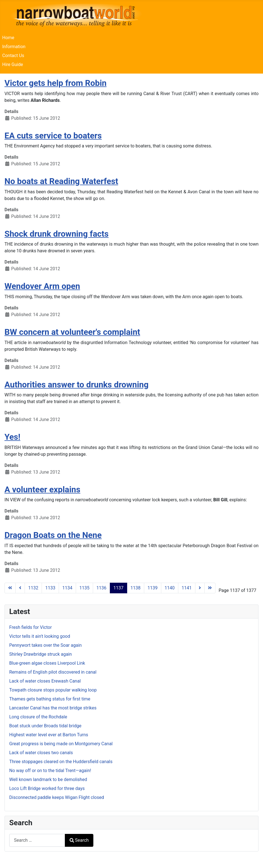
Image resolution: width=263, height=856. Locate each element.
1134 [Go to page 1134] (67, 588)
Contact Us (13, 55)
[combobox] (37, 840)
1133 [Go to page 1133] (50, 588)
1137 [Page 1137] (118, 588)
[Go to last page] (209, 588)
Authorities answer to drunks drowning (76, 384)
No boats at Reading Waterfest (61, 181)
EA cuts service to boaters (53, 135)
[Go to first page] (10, 588)
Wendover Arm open (42, 286)
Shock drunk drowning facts (56, 234)
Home (8, 37)
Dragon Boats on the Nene (53, 535)
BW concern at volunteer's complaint (72, 332)
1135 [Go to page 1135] (84, 588)
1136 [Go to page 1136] (101, 588)
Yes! (12, 437)
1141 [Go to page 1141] (187, 588)
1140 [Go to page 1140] (170, 588)
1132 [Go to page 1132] (33, 588)
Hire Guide (12, 64)
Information (13, 46)
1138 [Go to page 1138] (136, 588)
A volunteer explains (42, 489)
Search (79, 840)
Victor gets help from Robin (55, 83)
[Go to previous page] (20, 588)
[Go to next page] (200, 588)
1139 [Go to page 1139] (153, 588)
